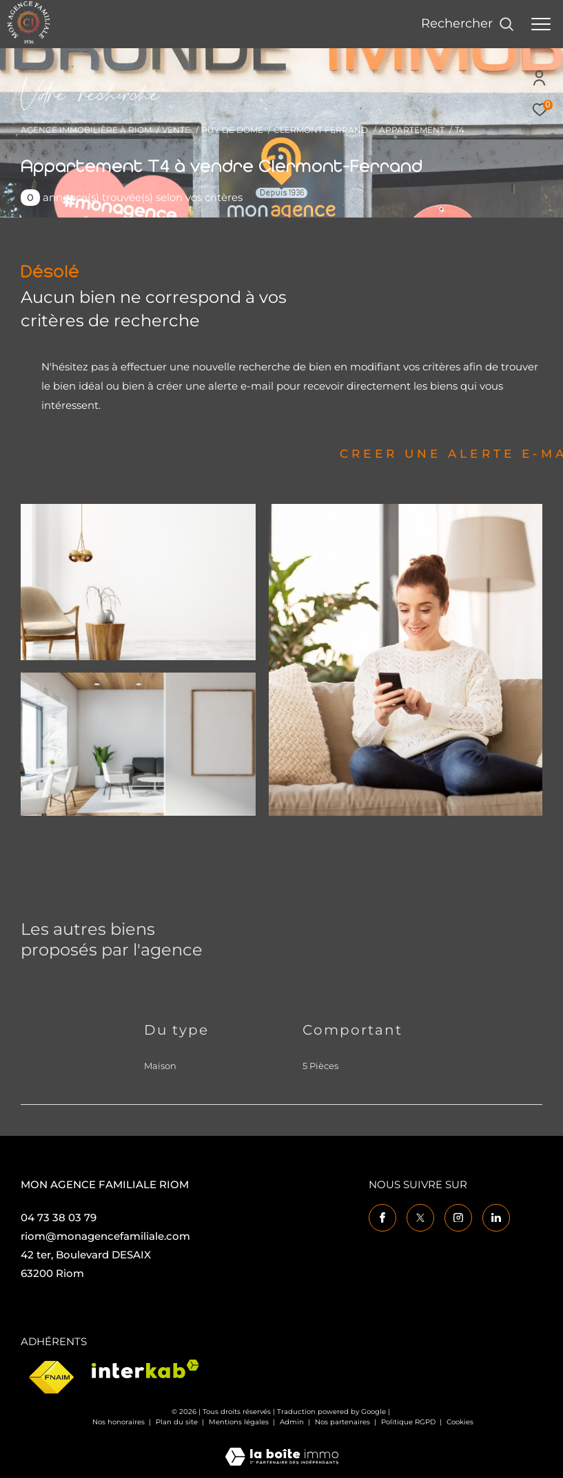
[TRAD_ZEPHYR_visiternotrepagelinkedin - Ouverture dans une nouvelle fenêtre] (496, 1218)
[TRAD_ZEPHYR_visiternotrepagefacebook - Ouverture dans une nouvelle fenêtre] (382, 1218)
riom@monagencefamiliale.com (105, 1236)
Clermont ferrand (321, 130)
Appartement (411, 130)
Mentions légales (240, 1421)
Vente (176, 130)
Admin (293, 1421)
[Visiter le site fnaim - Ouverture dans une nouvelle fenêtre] (51, 1378)
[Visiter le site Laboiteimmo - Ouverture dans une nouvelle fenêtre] (281, 1447)
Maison (160, 1065)
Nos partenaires (343, 1421)
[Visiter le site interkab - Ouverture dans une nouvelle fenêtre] (145, 1369)
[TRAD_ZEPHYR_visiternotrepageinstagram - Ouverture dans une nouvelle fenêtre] (458, 1218)
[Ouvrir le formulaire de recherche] (467, 24)
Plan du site (178, 1421)
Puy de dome (232, 130)
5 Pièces (320, 1065)
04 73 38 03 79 (58, 1217)
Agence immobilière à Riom (86, 130)
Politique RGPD (408, 1421)
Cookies (460, 1422)
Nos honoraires (118, 1421)
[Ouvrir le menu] (541, 24)
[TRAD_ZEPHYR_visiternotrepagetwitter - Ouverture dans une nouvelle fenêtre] (420, 1218)
